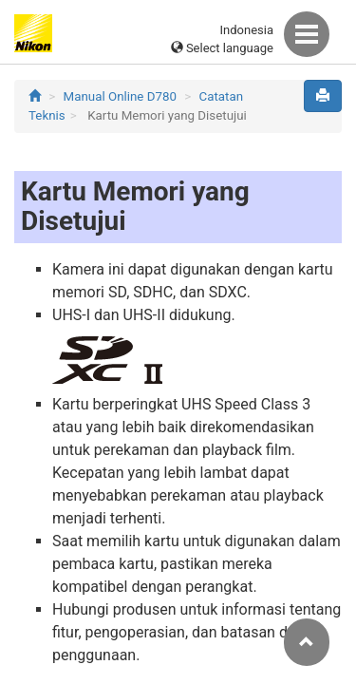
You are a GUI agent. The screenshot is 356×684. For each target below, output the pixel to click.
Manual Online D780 (120, 96)
